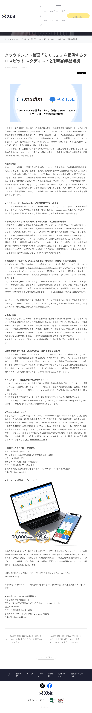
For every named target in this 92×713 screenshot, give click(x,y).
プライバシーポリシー (37, 703)
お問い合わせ (81, 5)
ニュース (57, 5)
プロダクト (46, 5)
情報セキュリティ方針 (78, 676)
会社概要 (35, 5)
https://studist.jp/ (21, 472)
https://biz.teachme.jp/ (39, 440)
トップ (26, 5)
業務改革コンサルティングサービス (43, 268)
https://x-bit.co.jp (21, 617)
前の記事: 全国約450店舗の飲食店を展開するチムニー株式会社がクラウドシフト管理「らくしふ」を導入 (25, 638)
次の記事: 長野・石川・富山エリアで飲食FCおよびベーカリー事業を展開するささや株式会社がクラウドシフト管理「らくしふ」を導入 (66, 640)
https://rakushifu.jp (12, 576)
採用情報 (67, 5)
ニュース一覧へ (46, 659)
